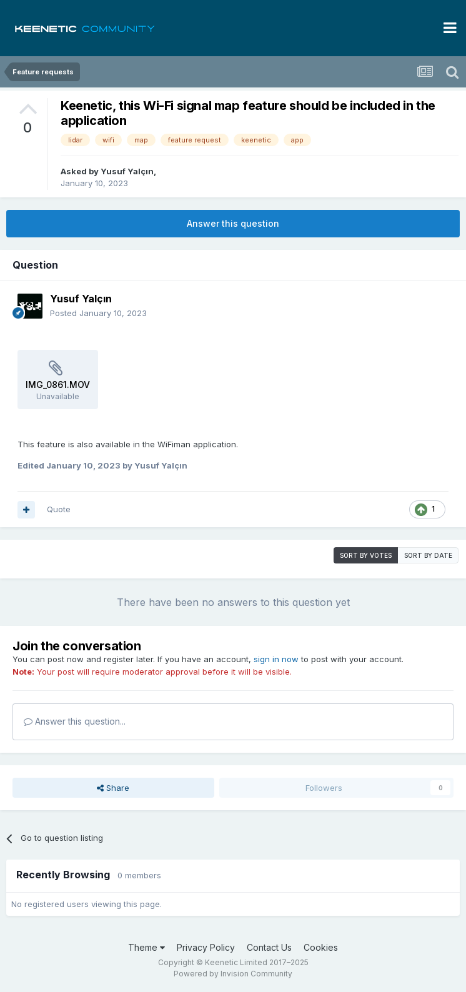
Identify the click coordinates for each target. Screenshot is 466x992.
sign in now (276, 659)
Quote (59, 509)
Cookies (321, 947)
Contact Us (269, 947)
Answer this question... (75, 721)
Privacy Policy (206, 947)
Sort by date (428, 555)
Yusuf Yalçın (127, 171)
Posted (98, 313)
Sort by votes (366, 555)
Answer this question (233, 223)
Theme (146, 947)
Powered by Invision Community (233, 973)
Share (113, 787)
